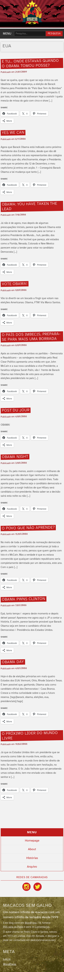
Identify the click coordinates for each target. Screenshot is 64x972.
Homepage (32, 840)
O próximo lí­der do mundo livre (30, 736)
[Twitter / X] (37, 887)
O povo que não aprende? (28, 528)
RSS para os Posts (13, 927)
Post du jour (16, 410)
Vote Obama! (14, 284)
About (32, 849)
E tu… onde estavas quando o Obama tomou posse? (30, 63)
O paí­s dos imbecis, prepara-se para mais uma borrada (31, 337)
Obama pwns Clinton (23, 599)
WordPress (31, 923)
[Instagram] (26, 887)
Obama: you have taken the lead (29, 206)
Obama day (13, 662)
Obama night (15, 457)
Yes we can (13, 132)
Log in (7, 959)
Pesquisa (54, 33)
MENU (7, 33)
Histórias (32, 858)
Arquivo (32, 866)
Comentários (42, 927)
